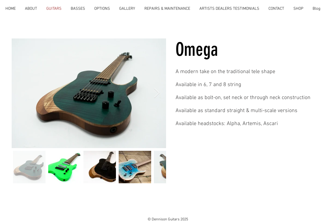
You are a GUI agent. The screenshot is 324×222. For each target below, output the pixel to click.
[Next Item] (157, 93)
